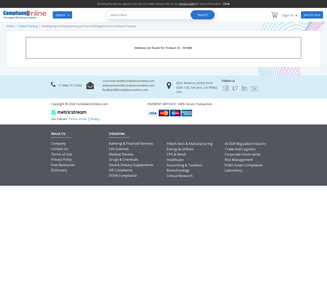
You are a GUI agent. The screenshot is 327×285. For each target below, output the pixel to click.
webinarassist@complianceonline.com (128, 85)
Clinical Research (180, 175)
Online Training (27, 26)
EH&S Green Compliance (244, 165)
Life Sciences (119, 149)
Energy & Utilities (180, 149)
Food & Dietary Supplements (131, 165)
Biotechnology (178, 170)
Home (10, 26)
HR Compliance (120, 170)
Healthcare (175, 159)
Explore (62, 15)
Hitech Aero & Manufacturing (190, 143)
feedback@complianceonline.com (125, 90)
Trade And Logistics (240, 149)
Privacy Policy (61, 159)
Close (226, 4)
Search (202, 15)
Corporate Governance (242, 154)
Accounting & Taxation (184, 165)
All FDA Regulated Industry (245, 143)
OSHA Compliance (123, 175)
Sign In (289, 15)
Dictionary (59, 170)
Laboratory (233, 170)
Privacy (95, 119)
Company (58, 143)
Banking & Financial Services (131, 143)
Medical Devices (121, 154)
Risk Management (239, 159)
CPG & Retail (176, 154)
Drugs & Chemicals (123, 159)
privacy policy (187, 4)
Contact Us (59, 149)
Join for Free (312, 15)
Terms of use (77, 119)
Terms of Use (61, 154)
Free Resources (63, 165)
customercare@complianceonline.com (128, 81)
